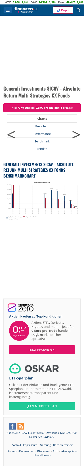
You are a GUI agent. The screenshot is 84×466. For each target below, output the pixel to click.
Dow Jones (52, 433)
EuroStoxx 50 (36, 433)
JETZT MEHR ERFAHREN (42, 406)
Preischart (42, 126)
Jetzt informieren (42, 350)
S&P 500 (49, 437)
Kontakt (16, 445)
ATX (10, 2)
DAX (36, 2)
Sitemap (12, 451)
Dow (63, 2)
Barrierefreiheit (63, 445)
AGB (55, 451)
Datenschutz (27, 451)
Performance (42, 134)
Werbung (45, 445)
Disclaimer (43, 451)
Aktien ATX (13, 433)
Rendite (42, 149)
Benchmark (42, 141)
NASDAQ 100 (68, 433)
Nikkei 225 (35, 437)
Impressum (30, 445)
